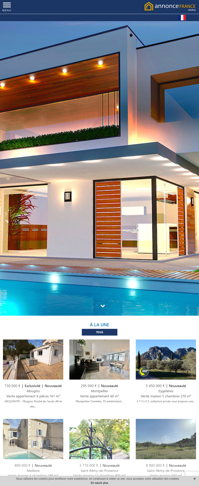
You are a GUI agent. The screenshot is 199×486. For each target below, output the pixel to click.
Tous (99, 335)
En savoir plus (99, 482)
